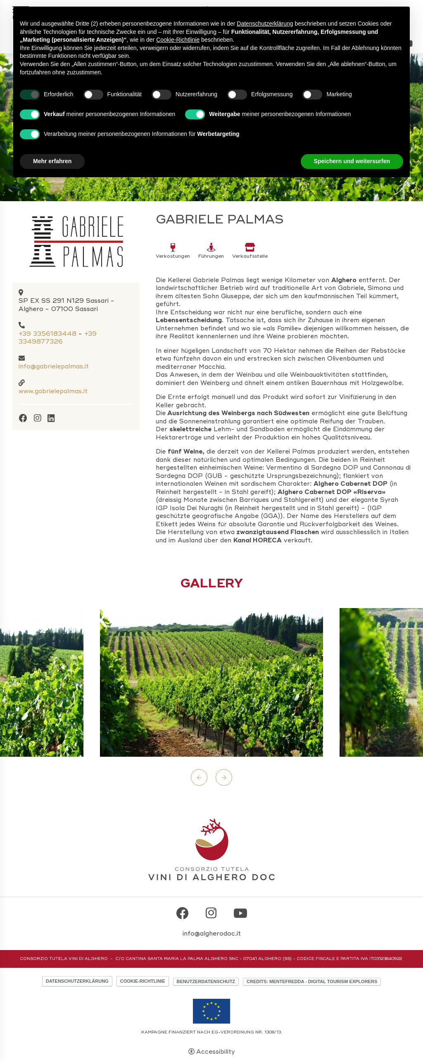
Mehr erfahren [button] (52, 161)
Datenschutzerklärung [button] (265, 23)
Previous (199, 777)
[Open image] (211, 682)
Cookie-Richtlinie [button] (178, 39)
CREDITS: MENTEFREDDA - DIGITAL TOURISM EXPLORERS (312, 981)
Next (224, 777)
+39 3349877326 (58, 338)
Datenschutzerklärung (77, 981)
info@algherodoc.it (212, 933)
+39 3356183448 (47, 333)
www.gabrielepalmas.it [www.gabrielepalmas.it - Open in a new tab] (53, 391)
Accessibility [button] (215, 1051)
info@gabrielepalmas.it (54, 366)
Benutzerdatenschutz (206, 981)
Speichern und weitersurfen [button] (352, 161)
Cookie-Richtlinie (142, 981)
